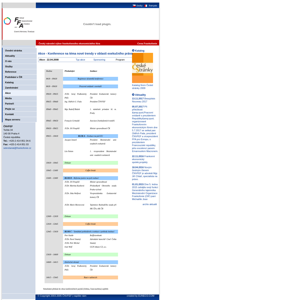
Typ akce (80, 59)
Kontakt (9, 114)
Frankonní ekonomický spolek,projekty (143, 159)
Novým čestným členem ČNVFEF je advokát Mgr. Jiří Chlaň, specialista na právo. (145, 173)
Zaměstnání (11, 87)
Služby (9, 66)
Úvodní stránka (13, 50)
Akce (8, 93)
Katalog (9, 82)
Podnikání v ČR (13, 77)
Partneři (9, 103)
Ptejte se (10, 109)
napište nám (80, 295)
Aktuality (10, 56)
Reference (10, 71)
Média (8, 98)
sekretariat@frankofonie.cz (17, 148)
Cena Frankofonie (147, 43)
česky (137, 5)
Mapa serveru (12, 119)
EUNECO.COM (146, 295)
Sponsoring (99, 59)
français (150, 5)
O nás (8, 61)
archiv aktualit (150, 204)
